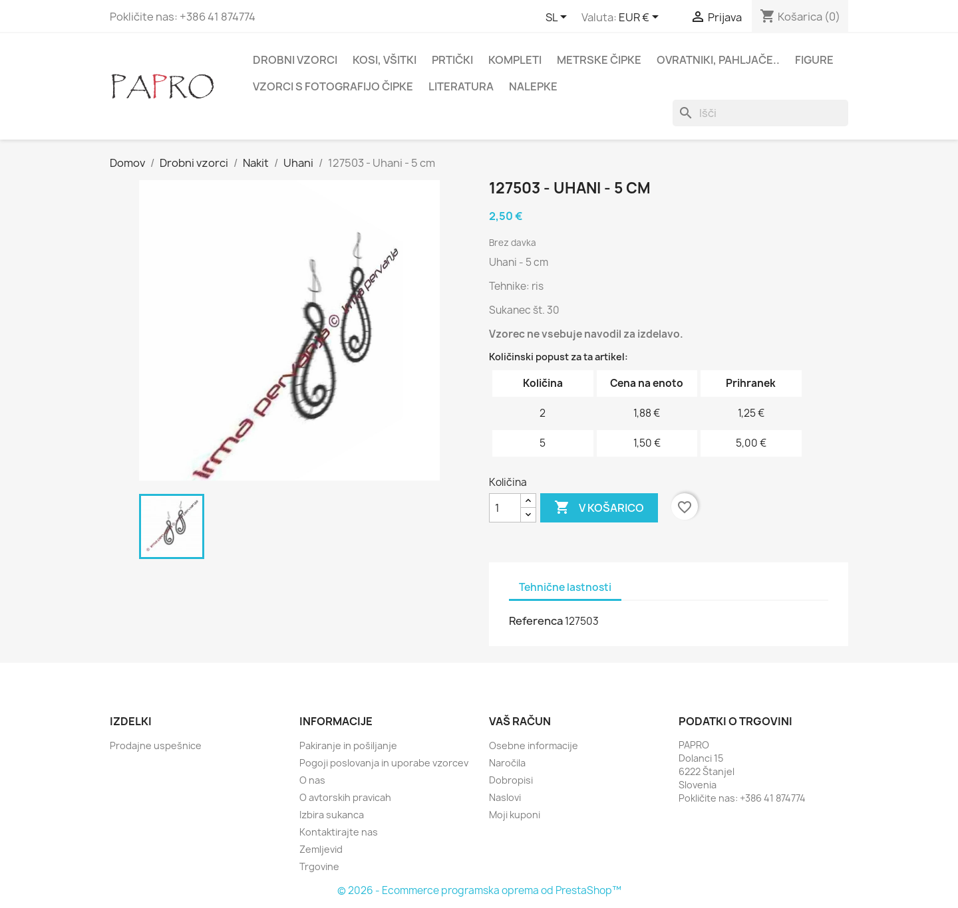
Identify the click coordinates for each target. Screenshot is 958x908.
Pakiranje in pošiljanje (348, 745)
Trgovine (319, 866)
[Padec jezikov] (558, 18)
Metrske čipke (599, 60)
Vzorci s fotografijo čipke (333, 86)
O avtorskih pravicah (345, 797)
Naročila (507, 762)
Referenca (536, 620)
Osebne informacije (533, 745)
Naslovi (505, 797)
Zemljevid (321, 849)
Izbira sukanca (331, 814)
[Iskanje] (760, 113)
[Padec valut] (641, 18)
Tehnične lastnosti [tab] (565, 587)
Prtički (452, 60)
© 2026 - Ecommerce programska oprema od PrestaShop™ (479, 890)
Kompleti (515, 60)
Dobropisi (511, 780)
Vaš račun (520, 721)
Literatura (461, 86)
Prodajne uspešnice (156, 745)
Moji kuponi (514, 814)
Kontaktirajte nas (338, 832)
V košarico (599, 507)
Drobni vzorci (295, 60)
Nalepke (533, 86)
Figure (814, 60)
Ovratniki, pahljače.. (718, 60)
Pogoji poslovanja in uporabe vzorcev (383, 762)
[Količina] (505, 507)
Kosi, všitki (384, 60)
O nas (312, 780)
